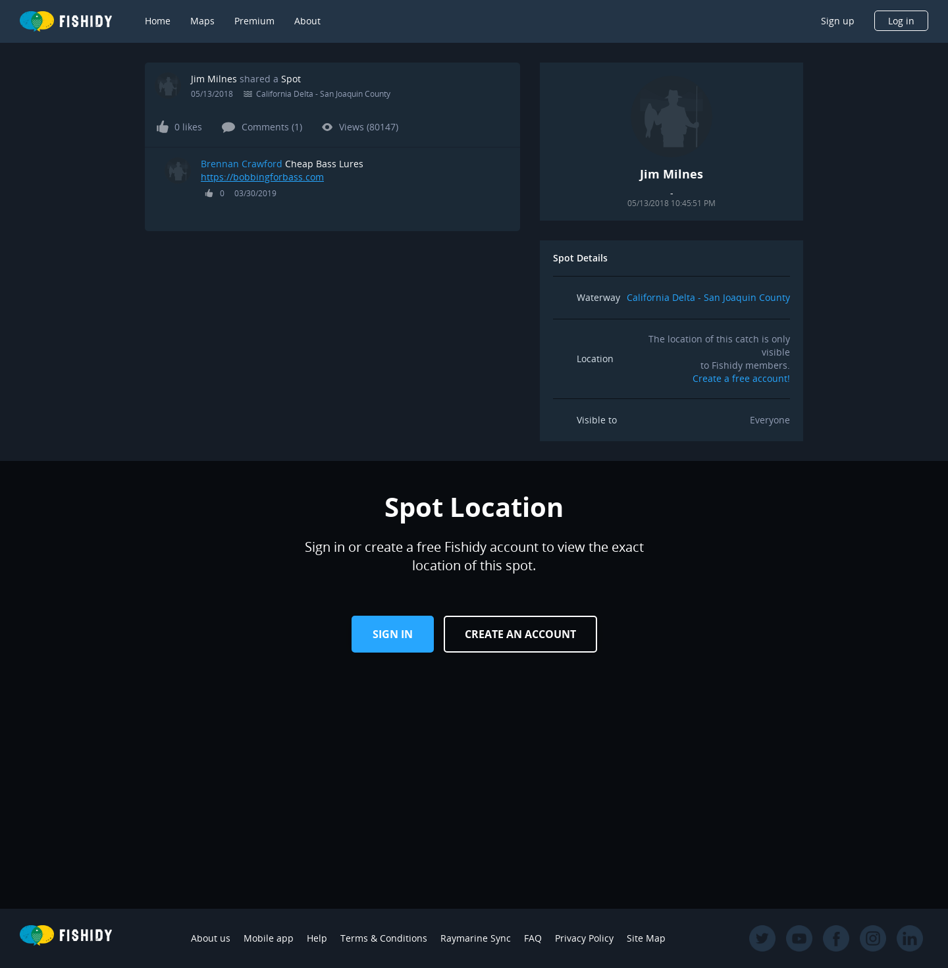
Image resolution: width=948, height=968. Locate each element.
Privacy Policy (584, 938)
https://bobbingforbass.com (262, 177)
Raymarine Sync (475, 938)
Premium (254, 20)
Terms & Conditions (383, 938)
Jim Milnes (214, 78)
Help (317, 938)
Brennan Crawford (241, 163)
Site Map (646, 938)
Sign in (393, 634)
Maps (202, 20)
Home (158, 20)
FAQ (533, 938)
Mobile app (269, 938)
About (307, 20)
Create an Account (520, 634)
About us (210, 938)
